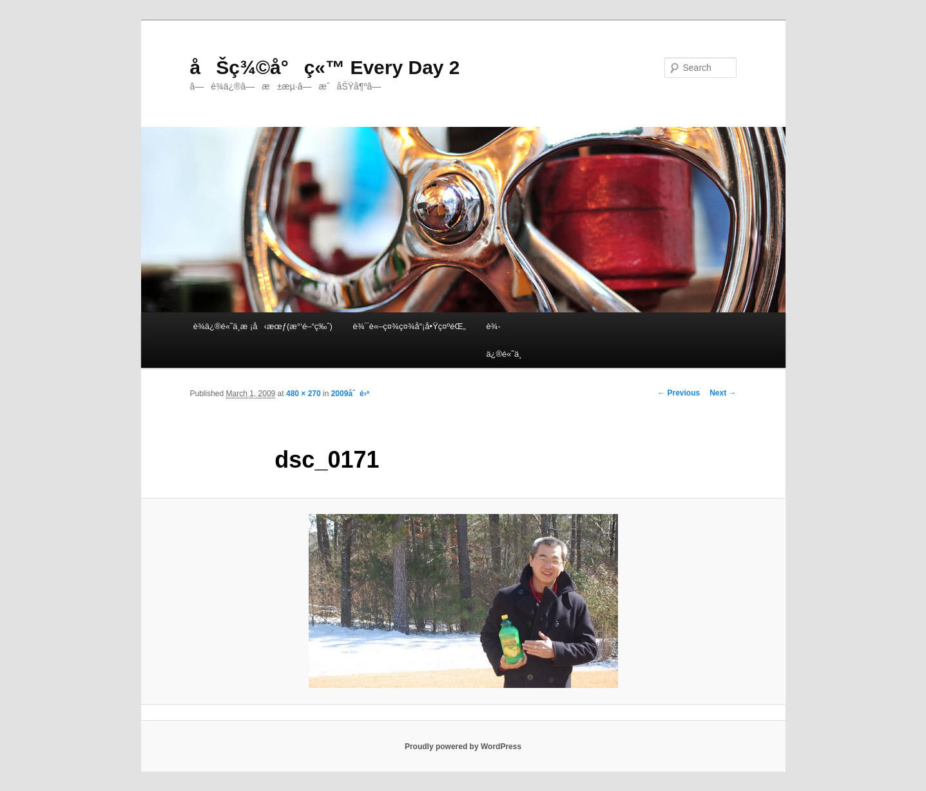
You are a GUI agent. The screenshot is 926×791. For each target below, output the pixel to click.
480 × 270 (303, 393)
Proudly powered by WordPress (463, 746)
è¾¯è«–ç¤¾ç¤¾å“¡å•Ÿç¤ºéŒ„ (408, 326)
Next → (722, 392)
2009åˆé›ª (350, 393)
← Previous (678, 392)
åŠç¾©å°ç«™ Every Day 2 (325, 67)
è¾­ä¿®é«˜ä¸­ (503, 340)
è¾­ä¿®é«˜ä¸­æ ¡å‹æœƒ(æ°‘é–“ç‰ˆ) (263, 326)
